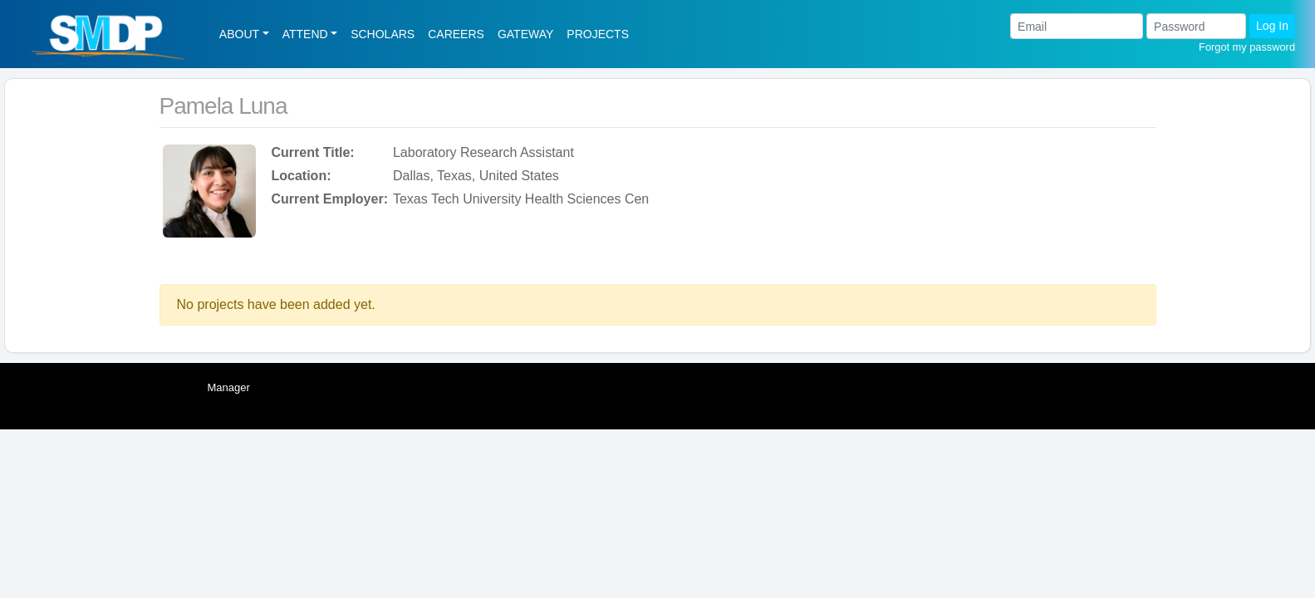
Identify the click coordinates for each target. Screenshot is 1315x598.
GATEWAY (525, 34)
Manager (229, 387)
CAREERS (456, 34)
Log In (1272, 25)
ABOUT (239, 34)
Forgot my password (1247, 47)
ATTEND (305, 34)
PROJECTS (598, 34)
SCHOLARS (383, 34)
